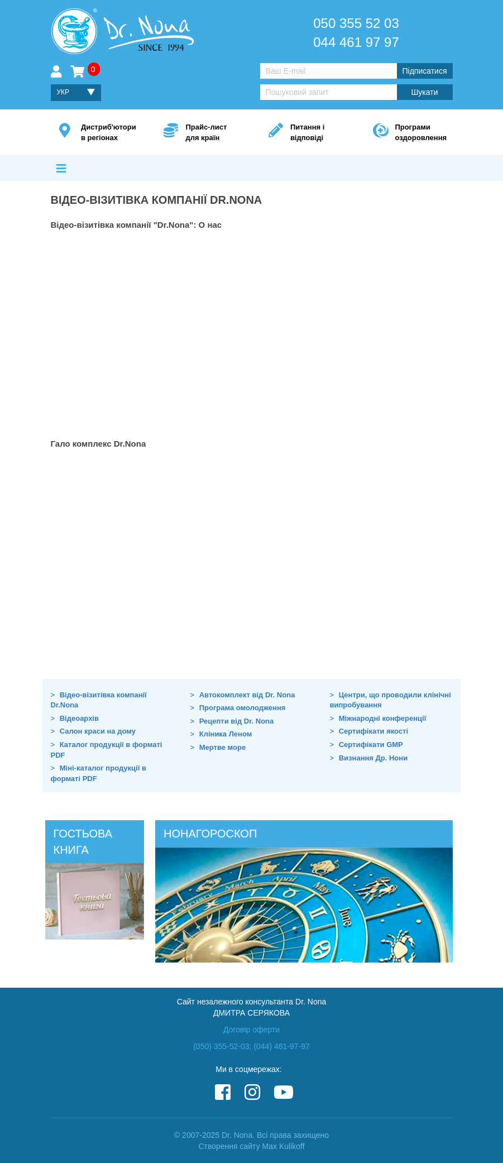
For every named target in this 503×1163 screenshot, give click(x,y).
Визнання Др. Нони (373, 758)
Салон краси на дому (98, 731)
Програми (419, 133)
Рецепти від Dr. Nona (236, 721)
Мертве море (222, 747)
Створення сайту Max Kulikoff (251, 1146)
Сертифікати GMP (371, 744)
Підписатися (424, 70)
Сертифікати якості (373, 731)
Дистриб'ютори (108, 133)
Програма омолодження (242, 707)
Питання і (314, 133)
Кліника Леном (225, 734)
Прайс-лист (209, 133)
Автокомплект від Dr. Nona (247, 695)
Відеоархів (79, 718)
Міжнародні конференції (383, 718)
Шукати (424, 92)
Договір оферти (251, 1029)
